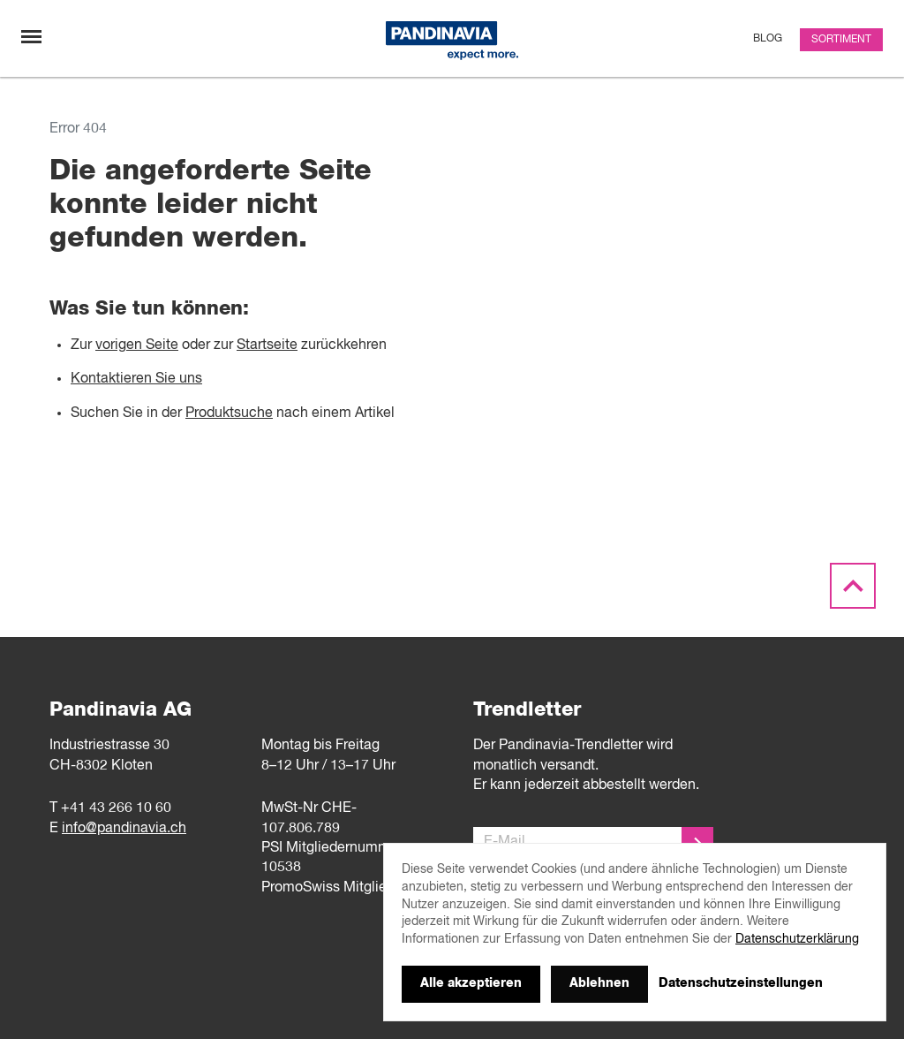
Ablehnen (599, 983)
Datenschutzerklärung (797, 939)
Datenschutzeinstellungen (741, 983)
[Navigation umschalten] (31, 36)
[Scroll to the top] (853, 587)
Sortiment (841, 39)
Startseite (267, 345)
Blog (767, 39)
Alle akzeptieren (471, 983)
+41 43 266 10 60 (116, 808)
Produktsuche (229, 413)
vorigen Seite (136, 345)
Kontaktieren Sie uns (136, 379)
